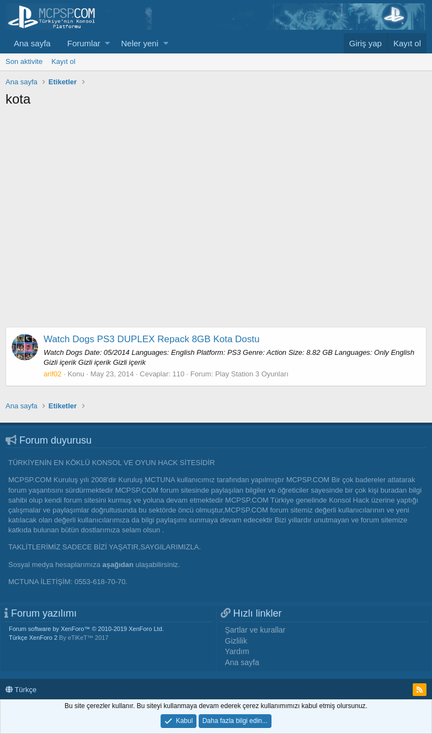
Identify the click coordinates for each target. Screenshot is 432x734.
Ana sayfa (32, 43)
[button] (107, 43)
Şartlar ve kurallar (255, 629)
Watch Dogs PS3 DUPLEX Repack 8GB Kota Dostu (152, 339)
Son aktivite (24, 61)
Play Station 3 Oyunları (252, 374)
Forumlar (83, 43)
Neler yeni (139, 43)
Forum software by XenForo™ (86, 628)
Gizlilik (236, 640)
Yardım (237, 651)
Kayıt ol (63, 61)
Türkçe (21, 690)
